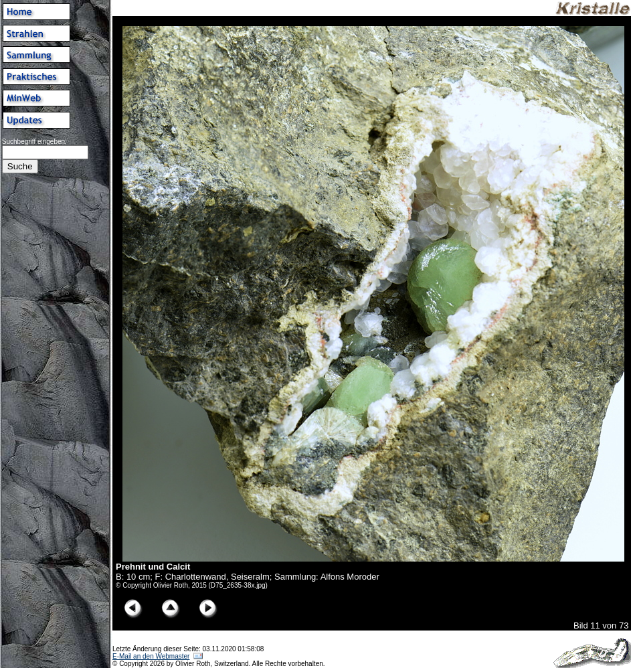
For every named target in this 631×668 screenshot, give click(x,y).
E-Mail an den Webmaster (150, 656)
